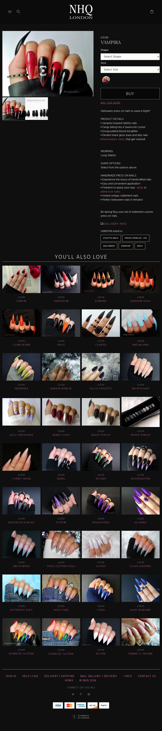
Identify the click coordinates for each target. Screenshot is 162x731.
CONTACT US (147, 676)
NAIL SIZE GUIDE (111, 103)
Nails (140, 246)
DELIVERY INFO (115, 224)
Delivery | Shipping (59, 676)
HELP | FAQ (30, 676)
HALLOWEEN (109, 246)
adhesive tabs (111, 192)
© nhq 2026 (88, 680)
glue (140, 187)
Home (69, 680)
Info (128, 676)
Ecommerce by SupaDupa (83, 717)
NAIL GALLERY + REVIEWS (98, 676)
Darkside (126, 246)
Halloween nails (114, 139)
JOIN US (11, 676)
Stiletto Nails (110, 238)
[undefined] (106, 80)
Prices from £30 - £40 (136, 238)
